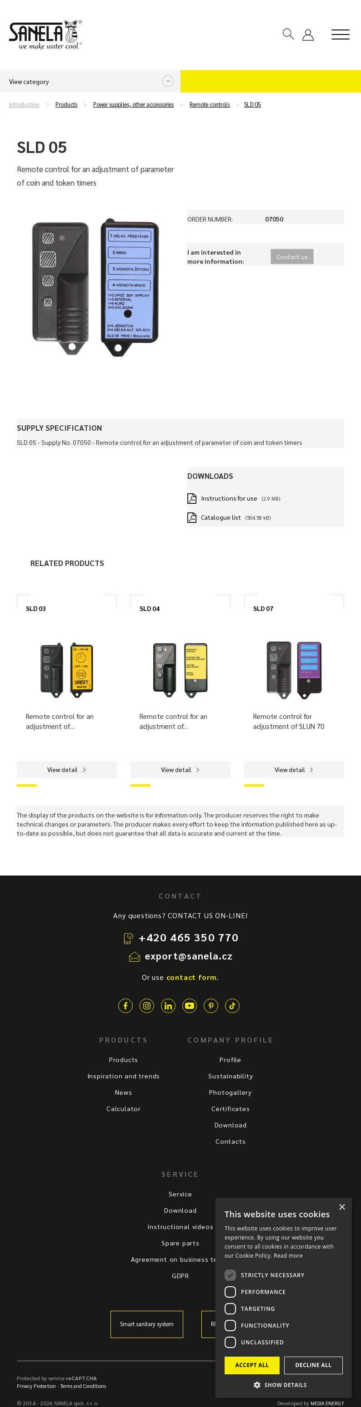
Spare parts (180, 1243)
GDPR (180, 1275)
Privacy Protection (36, 1385)
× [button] (341, 1207)
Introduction (24, 104)
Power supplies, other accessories (133, 104)
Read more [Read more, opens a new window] (288, 1255)
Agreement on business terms (181, 1259)
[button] (284, 1384)
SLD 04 (150, 608)
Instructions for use (229, 498)
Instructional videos (180, 1226)
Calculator (123, 1108)
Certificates (230, 1108)
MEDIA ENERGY (327, 1403)
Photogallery (230, 1092)
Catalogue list (221, 517)
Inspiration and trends (123, 1076)
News (123, 1092)
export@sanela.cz (189, 955)
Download (231, 1125)
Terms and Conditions (83, 1385)
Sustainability (230, 1076)
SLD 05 (252, 104)
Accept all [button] (252, 1365)
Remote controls (210, 104)
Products (66, 104)
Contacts (231, 1141)
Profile (230, 1059)
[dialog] (284, 1298)
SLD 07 (263, 608)
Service (180, 1194)
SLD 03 (36, 608)
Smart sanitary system (147, 1324)
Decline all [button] (314, 1365)
